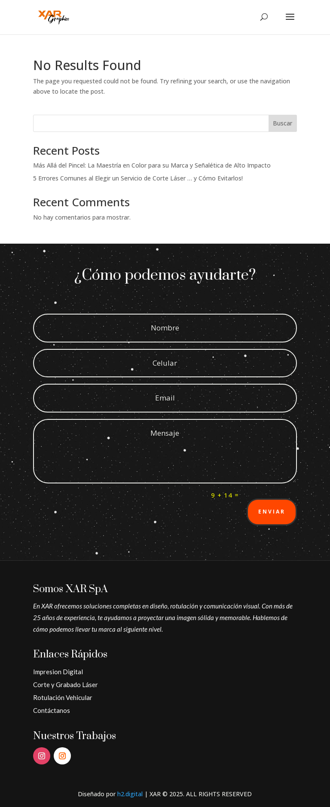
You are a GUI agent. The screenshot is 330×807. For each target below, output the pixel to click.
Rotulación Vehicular (62, 697)
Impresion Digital (58, 672)
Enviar (271, 511)
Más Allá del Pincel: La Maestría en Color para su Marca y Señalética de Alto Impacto (152, 165)
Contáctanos (51, 710)
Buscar (282, 123)
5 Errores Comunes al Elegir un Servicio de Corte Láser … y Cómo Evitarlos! (138, 178)
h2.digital (130, 794)
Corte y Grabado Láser (65, 684)
